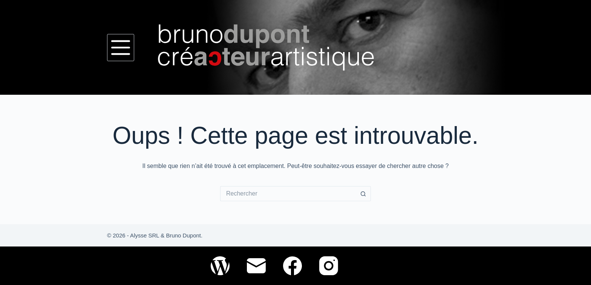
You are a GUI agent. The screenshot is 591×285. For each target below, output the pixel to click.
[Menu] (120, 47)
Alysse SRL (144, 235)
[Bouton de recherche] (363, 193)
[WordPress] (220, 265)
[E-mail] (256, 265)
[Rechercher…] (288, 193)
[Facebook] (292, 265)
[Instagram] (328, 265)
